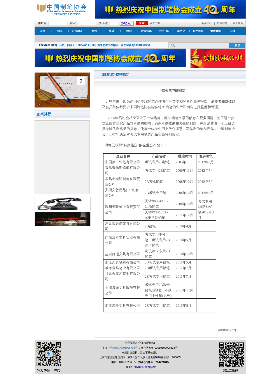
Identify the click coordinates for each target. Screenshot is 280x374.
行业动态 (77, 31)
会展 (232, 31)
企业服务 (238, 23)
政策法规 (146, 31)
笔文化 (181, 31)
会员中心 (206, 23)
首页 (42, 31)
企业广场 (163, 31)
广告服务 (222, 23)
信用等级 (198, 31)
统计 (111, 31)
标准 (94, 31)
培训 (129, 31)
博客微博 (215, 31)
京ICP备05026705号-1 (127, 347)
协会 (60, 31)
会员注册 (155, 23)
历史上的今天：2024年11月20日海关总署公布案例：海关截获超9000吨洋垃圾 (104, 45)
